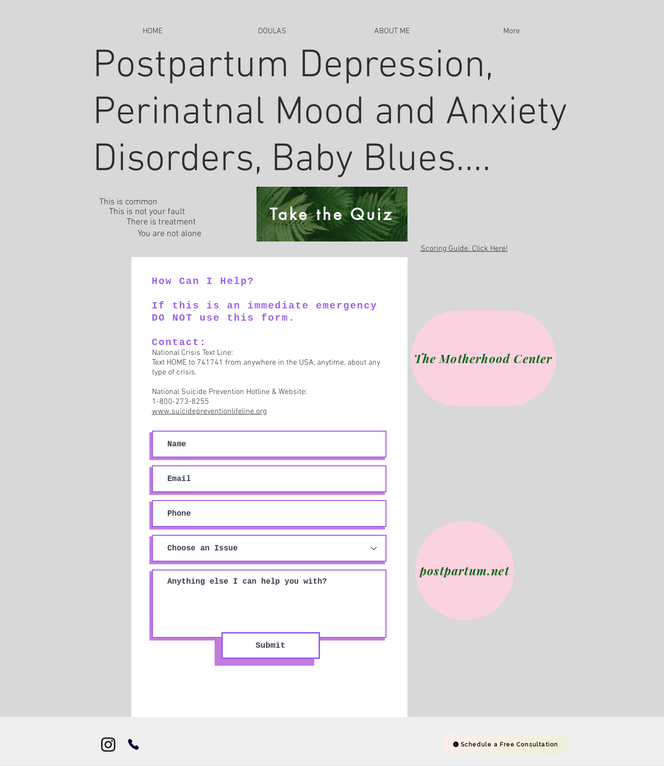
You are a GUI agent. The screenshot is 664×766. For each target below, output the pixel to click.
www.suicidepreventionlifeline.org (209, 411)
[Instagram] (108, 744)
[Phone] (133, 744)
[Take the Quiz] (332, 214)
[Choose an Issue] (269, 548)
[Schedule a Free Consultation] (505, 744)
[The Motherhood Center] (483, 358)
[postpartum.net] (464, 570)
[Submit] (270, 645)
